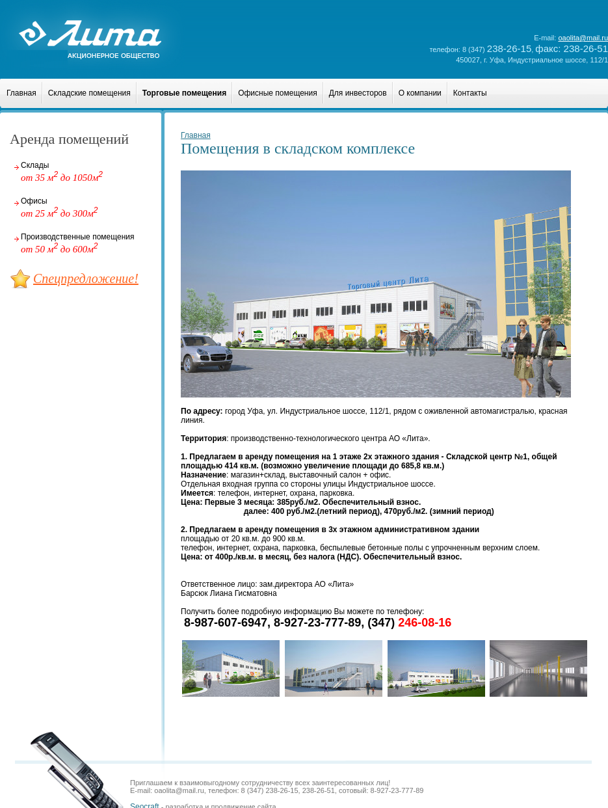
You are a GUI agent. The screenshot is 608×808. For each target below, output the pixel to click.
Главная (21, 93)
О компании (420, 93)
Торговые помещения (184, 93)
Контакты (470, 93)
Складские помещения (89, 93)
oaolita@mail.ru (583, 38)
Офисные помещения (277, 93)
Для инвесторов (358, 93)
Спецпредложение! (86, 278)
